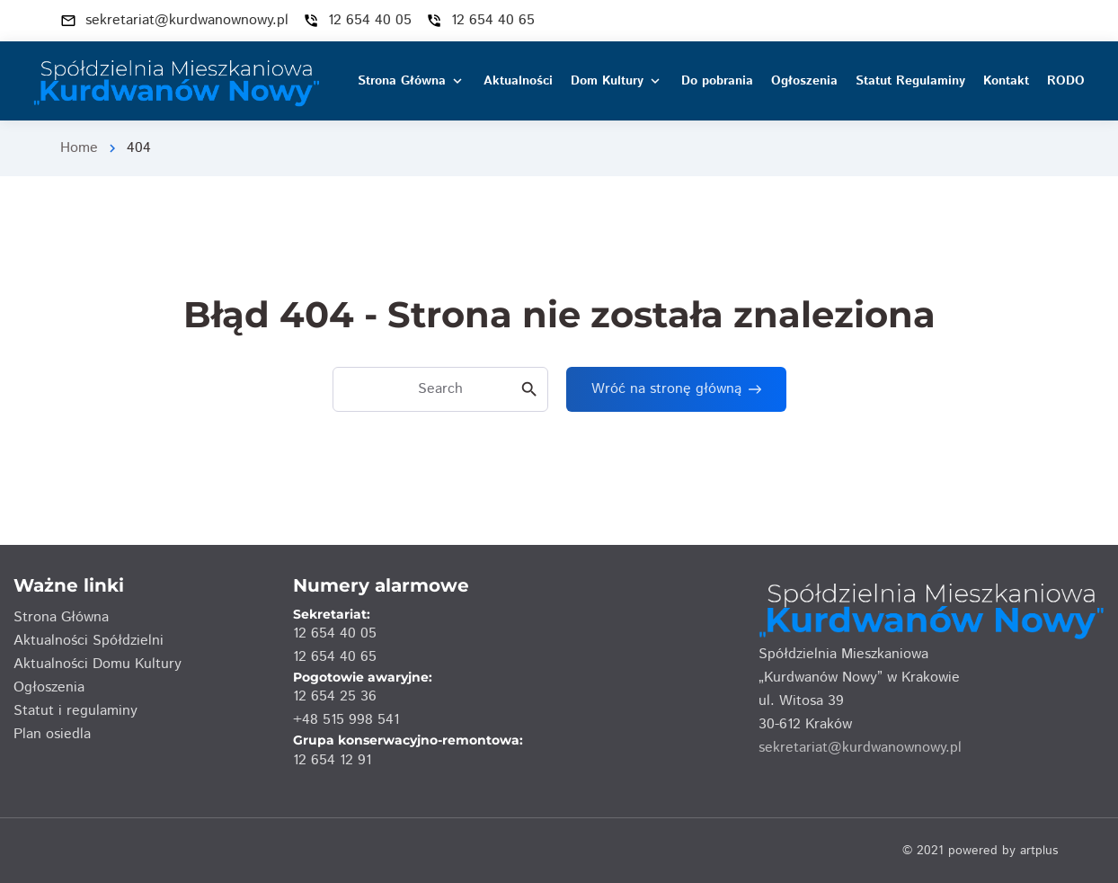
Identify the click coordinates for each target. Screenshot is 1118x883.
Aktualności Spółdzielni (88, 640)
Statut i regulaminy (75, 710)
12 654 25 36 (335, 696)
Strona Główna (61, 617)
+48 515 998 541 (346, 719)
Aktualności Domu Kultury (97, 664)
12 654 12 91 (332, 760)
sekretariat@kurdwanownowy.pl (860, 747)
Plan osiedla (52, 734)
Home (79, 148)
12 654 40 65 (335, 657)
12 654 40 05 (335, 633)
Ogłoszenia (48, 687)
